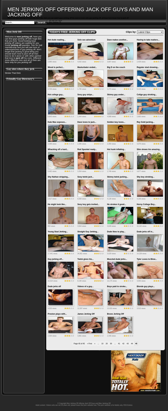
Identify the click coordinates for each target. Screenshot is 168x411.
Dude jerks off (54, 286)
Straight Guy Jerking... (88, 232)
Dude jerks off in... (145, 232)
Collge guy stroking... (147, 94)
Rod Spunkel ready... (87, 149)
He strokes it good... (116, 204)
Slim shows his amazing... (149, 149)
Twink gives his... (85, 259)
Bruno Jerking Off (115, 314)
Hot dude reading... (57, 40)
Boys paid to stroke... (117, 286)
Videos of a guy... (85, 286)
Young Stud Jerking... (58, 232)
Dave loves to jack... (86, 122)
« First (89, 344)
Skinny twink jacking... (117, 177)
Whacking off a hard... (58, 149)
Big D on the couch (116, 67)
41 (119, 344)
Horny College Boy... (146, 204)
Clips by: (131, 31)
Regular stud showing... (148, 67)
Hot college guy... (56, 94)
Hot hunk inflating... (116, 149)
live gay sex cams (55, 20)
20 (107, 344)
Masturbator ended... (87, 67)
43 (128, 344)
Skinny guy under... (116, 94)
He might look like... (57, 204)
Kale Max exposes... (57, 122)
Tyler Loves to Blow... (147, 259)
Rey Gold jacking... (145, 122)
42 (123, 344)
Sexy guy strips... (85, 94)
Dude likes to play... (116, 232)
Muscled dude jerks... (117, 259)
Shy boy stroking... (145, 177)
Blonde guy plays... (146, 286)
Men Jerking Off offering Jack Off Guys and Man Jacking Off (80, 12)
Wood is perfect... (56, 67)
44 (132, 344)
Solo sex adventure (86, 40)
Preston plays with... (57, 314)
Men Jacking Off (55, 22)
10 (102, 344)
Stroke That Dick (13, 73)
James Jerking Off (86, 314)
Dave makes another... (117, 40)
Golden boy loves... (116, 122)
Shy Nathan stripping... (58, 177)
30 (111, 344)
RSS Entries (127, 405)
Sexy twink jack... (85, 177)
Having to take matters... (148, 40)
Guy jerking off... (55, 259)
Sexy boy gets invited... (88, 204)
